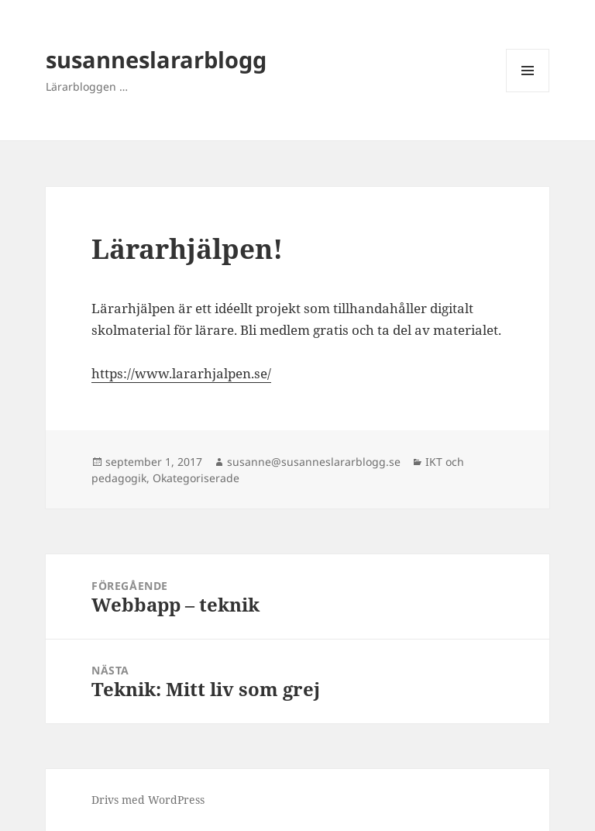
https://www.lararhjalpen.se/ (181, 373)
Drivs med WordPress (148, 799)
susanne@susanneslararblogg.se (314, 461)
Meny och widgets (528, 91)
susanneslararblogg (156, 59)
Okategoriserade (196, 478)
